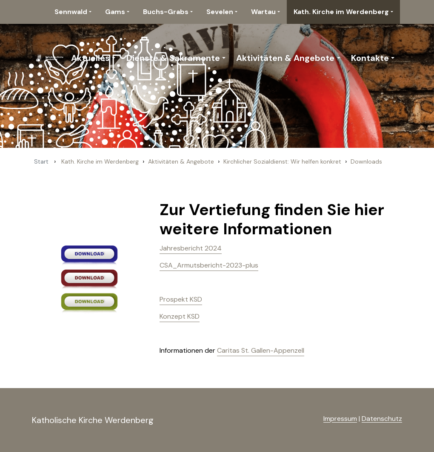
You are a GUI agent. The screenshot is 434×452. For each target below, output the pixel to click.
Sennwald (70, 11)
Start (41, 161)
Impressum (340, 418)
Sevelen (219, 11)
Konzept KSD (180, 316)
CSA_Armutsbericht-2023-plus (209, 265)
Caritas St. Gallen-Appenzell (260, 350)
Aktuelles (90, 57)
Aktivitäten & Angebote (285, 57)
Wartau (263, 11)
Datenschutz (382, 418)
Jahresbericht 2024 (191, 248)
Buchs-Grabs (165, 11)
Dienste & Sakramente (173, 57)
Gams (115, 11)
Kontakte (370, 57)
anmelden (309, 419)
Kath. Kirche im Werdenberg (341, 11)
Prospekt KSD (181, 299)
